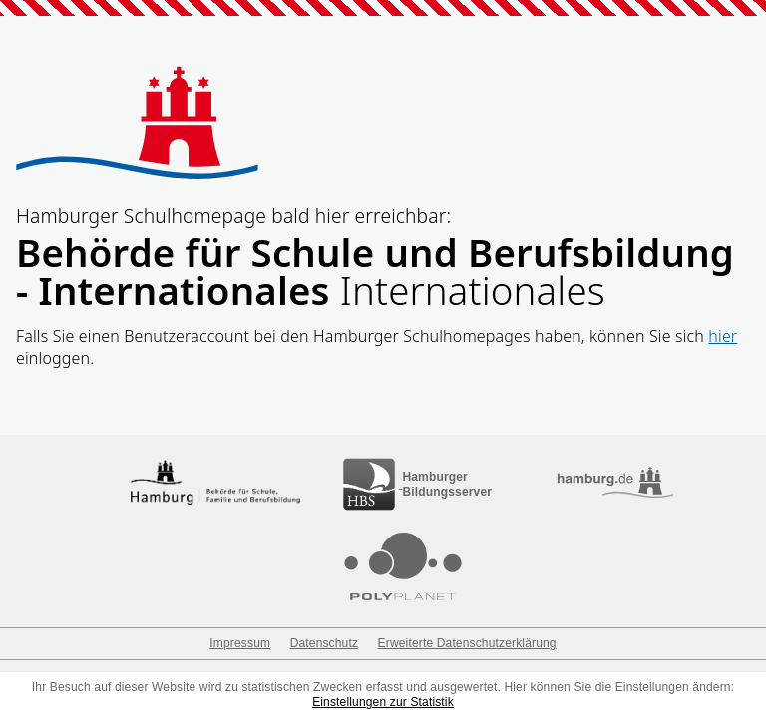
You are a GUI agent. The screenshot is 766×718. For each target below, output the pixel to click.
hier (722, 336)
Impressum (239, 643)
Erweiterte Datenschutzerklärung (467, 643)
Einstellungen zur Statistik (383, 702)
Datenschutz (324, 643)
